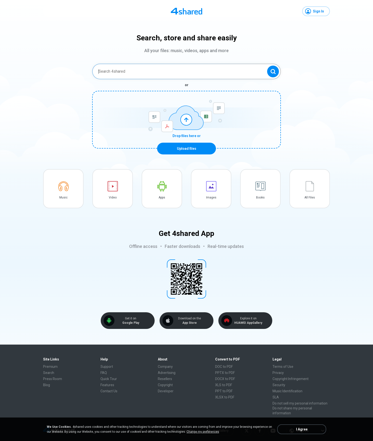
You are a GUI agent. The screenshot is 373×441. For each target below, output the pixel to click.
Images (211, 197)
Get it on (130, 321)
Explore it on (248, 321)
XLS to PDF (223, 385)
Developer (166, 391)
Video (113, 197)
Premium (50, 367)
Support (106, 367)
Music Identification (287, 391)
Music (63, 197)
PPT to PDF (224, 391)
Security (279, 385)
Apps (162, 197)
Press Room (52, 379)
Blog (46, 385)
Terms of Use (283, 367)
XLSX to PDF (224, 397)
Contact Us (108, 391)
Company (165, 367)
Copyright (165, 385)
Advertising (166, 373)
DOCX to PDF (225, 379)
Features (107, 385)
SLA (276, 397)
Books (260, 197)
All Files (309, 197)
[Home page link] (186, 11)
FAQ (103, 373)
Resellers (165, 379)
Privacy (278, 373)
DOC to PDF (224, 367)
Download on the (189, 321)
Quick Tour (108, 379)
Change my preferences (202, 431)
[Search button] (273, 71)
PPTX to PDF (225, 373)
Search (48, 373)
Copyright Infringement (291, 379)
